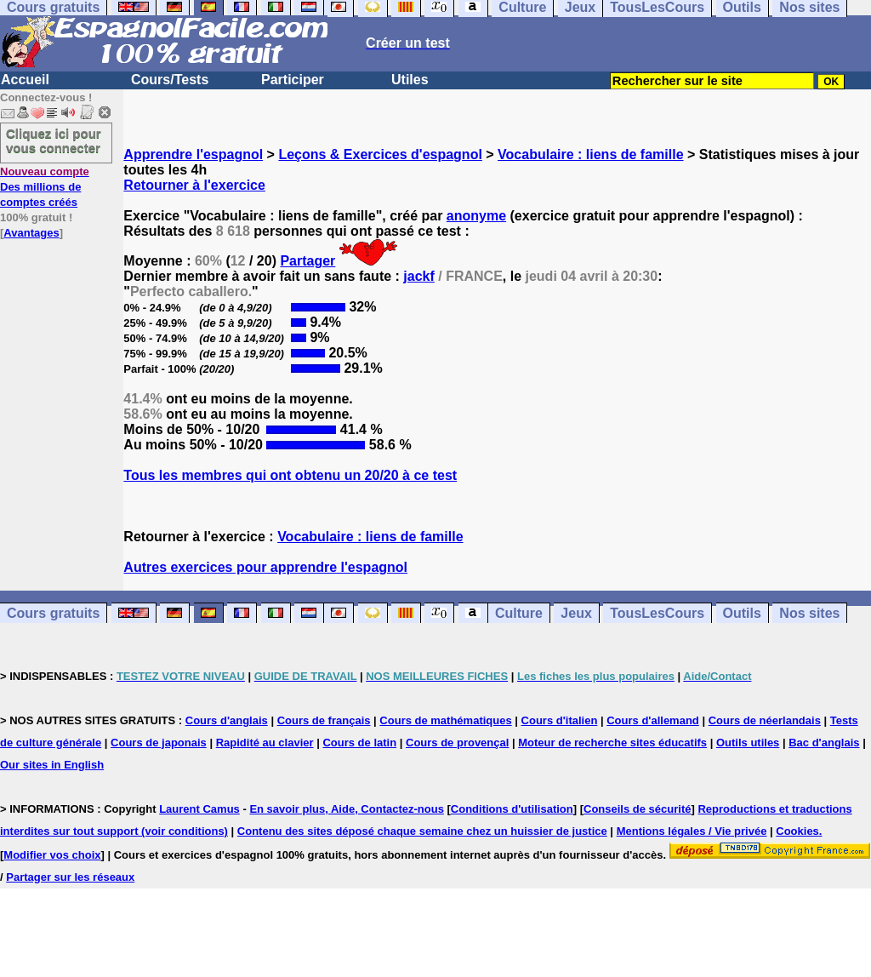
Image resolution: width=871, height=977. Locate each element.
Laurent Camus (199, 809)
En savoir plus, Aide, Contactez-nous (346, 809)
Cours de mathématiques (445, 720)
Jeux (576, 613)
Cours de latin (359, 742)
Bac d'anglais (823, 742)
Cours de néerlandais (765, 720)
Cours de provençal (457, 742)
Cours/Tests (169, 79)
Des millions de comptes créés (44, 187)
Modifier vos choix (51, 854)
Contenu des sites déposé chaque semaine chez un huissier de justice (422, 831)
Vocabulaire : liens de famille (590, 154)
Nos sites (809, 613)
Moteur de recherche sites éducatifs (612, 742)
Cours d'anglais (226, 720)
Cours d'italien (559, 720)
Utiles (410, 79)
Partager (307, 261)
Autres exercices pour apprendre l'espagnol (265, 567)
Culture (519, 613)
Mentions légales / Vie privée (692, 831)
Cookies (797, 831)
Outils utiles (747, 742)
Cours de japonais (159, 742)
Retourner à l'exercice (194, 185)
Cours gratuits (53, 613)
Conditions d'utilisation (512, 809)
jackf (418, 276)
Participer (292, 79)
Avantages (31, 232)
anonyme (476, 216)
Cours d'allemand (652, 720)
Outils (742, 613)
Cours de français (324, 720)
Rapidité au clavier (265, 742)
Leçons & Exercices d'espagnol (379, 154)
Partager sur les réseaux (70, 877)
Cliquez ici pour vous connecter (53, 140)
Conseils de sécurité (637, 809)
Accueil (25, 79)
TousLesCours (657, 613)
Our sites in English (52, 764)
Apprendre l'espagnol (193, 154)
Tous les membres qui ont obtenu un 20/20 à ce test (290, 475)
